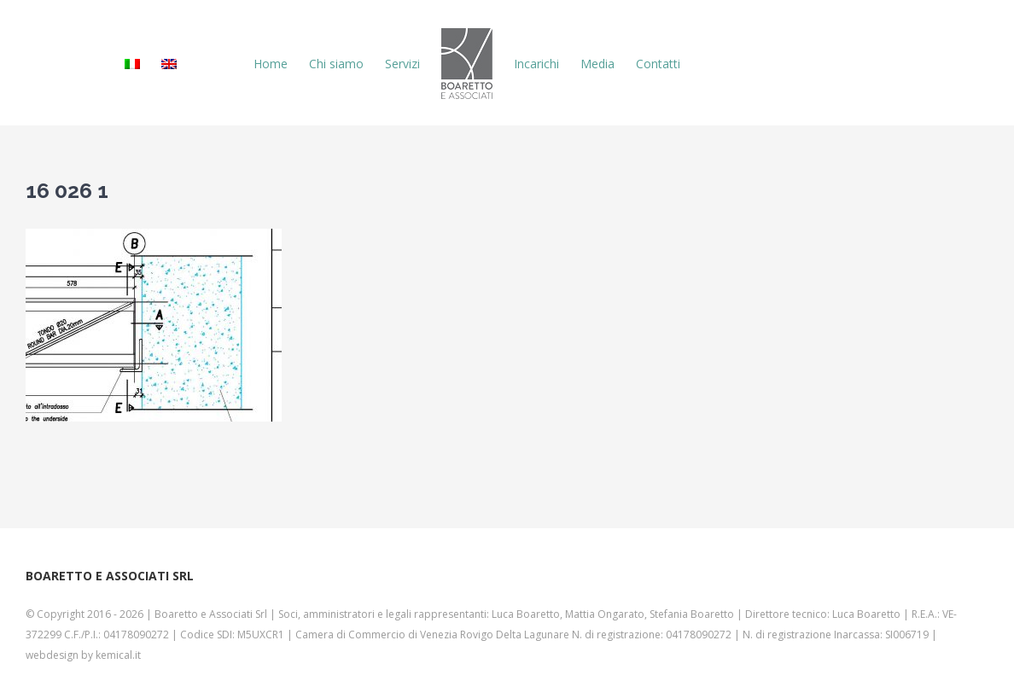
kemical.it (118, 655)
